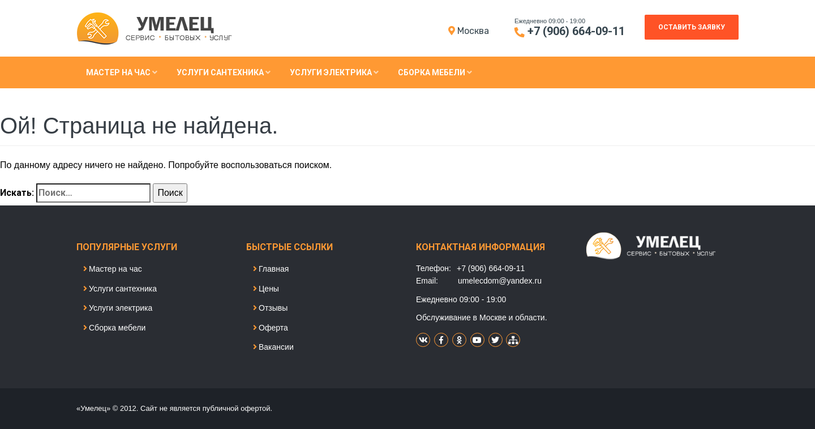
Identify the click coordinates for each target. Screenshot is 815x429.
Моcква (473, 30)
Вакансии (273, 346)
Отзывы (270, 307)
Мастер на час (121, 72)
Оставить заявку (691, 27)
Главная (271, 268)
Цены (266, 288)
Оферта (270, 327)
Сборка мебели (435, 72)
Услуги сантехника (224, 72)
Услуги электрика (334, 72)
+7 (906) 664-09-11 (576, 31)
